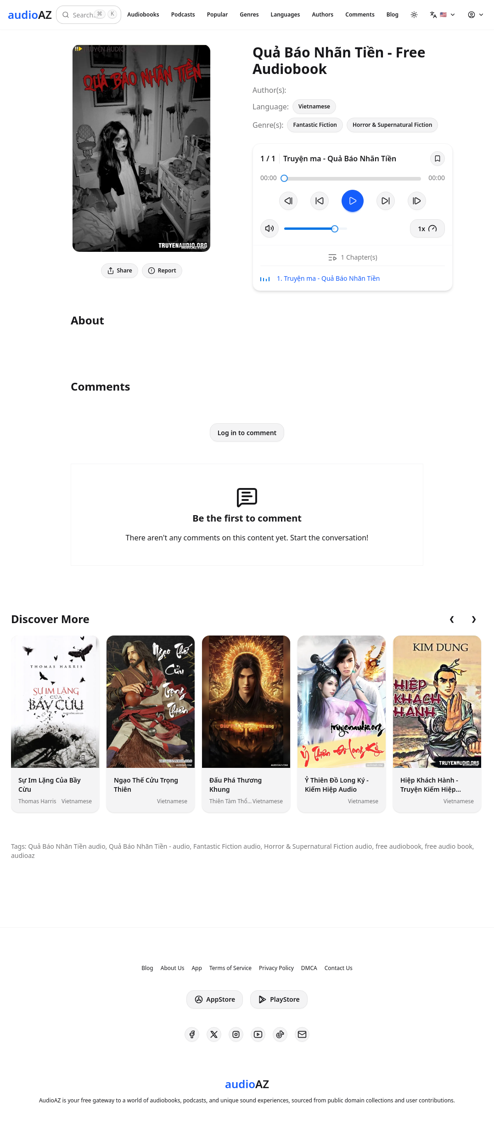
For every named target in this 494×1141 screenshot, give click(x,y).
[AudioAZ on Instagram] (236, 1034)
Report (162, 270)
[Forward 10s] (385, 201)
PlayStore (278, 999)
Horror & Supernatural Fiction (392, 125)
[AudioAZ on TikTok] (280, 1034)
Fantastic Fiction (315, 125)
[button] (443, 14)
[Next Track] (417, 201)
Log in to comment (247, 432)
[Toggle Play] (353, 201)
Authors (322, 14)
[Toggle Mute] (269, 228)
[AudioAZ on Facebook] (192, 1034)
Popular (217, 14)
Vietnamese (314, 106)
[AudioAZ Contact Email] (302, 1034)
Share (119, 270)
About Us (173, 968)
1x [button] (427, 228)
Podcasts (183, 14)
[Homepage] (30, 15)
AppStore (214, 999)
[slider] (284, 178)
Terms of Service (230, 968)
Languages (285, 14)
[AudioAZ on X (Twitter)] (214, 1034)
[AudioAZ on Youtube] (258, 1034)
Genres (249, 14)
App (196, 968)
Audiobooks (143, 14)
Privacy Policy (276, 968)
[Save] (437, 158)
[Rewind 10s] (319, 201)
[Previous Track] (288, 201)
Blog (393, 14)
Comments (360, 14)
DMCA (309, 968)
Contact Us (339, 968)
